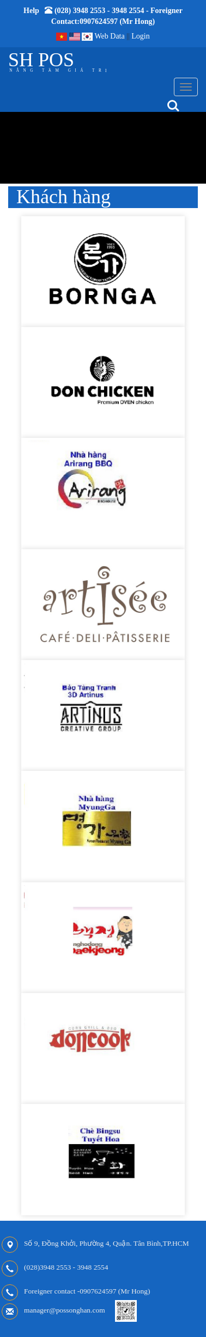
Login (140, 36)
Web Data (109, 36)
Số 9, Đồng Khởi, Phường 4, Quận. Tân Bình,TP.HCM (106, 1243)
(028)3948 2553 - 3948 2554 (66, 1267)
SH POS (41, 60)
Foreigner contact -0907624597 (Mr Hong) (87, 1291)
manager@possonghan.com (64, 1310)
